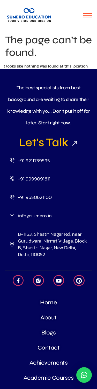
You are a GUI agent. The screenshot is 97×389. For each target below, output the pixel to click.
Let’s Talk (48, 142)
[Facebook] (18, 280)
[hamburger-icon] (87, 15)
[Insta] (38, 280)
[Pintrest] (79, 280)
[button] (84, 375)
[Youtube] (58, 280)
